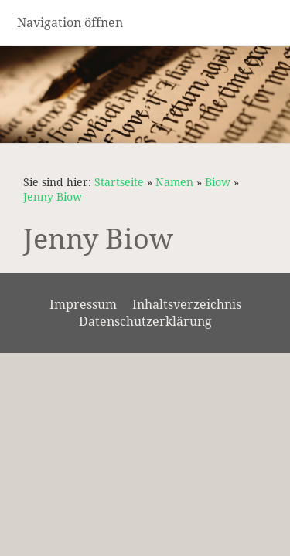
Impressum (83, 304)
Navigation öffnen (70, 22)
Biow (217, 182)
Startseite (119, 182)
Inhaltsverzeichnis (186, 304)
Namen (174, 182)
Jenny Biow (52, 196)
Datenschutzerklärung (145, 321)
